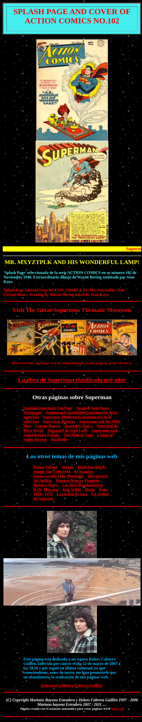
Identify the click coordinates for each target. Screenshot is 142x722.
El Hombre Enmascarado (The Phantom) (63, 473)
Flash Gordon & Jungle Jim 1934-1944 (69, 469)
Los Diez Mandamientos (82, 485)
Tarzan (67, 467)
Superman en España (41, 435)
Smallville (59, 439)
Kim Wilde (72, 489)
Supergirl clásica (78, 426)
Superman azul (104, 430)
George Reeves (47, 426)
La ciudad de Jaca (72, 494)
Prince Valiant (45, 467)
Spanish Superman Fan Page (47, 408)
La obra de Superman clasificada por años (72, 379)
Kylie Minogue (46, 489)
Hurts (90, 489)
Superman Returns (59, 421)
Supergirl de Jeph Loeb (67, 430)
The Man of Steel (78, 435)
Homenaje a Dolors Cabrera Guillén (71, 685)
